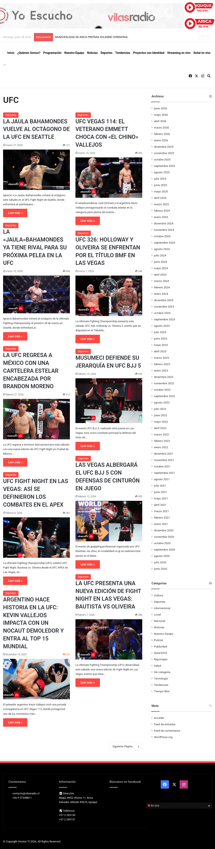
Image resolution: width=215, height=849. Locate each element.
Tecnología (161, 678)
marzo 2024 (161, 281)
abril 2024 (160, 274)
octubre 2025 (162, 159)
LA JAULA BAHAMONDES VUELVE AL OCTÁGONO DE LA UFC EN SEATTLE (36, 129)
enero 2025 (161, 217)
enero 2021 (161, 524)
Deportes (106, 52)
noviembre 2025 (164, 153)
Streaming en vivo (179, 52)
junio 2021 (160, 492)
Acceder (159, 717)
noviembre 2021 (164, 460)
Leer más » (15, 213)
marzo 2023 (161, 357)
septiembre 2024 (164, 242)
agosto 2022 (162, 402)
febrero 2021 (162, 517)
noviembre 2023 (164, 306)
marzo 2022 (161, 434)
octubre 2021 (162, 466)
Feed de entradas (164, 724)
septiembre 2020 (164, 549)
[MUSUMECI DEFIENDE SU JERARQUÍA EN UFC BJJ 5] (108, 400)
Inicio (10, 52)
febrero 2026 (162, 134)
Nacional (159, 621)
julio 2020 (160, 562)
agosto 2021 (162, 479)
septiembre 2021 (164, 472)
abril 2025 (160, 197)
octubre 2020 (162, 543)
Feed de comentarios (167, 730)
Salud (157, 665)
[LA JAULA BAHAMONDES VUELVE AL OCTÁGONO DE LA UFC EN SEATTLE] (36, 170)
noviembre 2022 (164, 383)
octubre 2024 (162, 236)
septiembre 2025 (164, 165)
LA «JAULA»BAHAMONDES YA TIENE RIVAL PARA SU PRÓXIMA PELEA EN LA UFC (35, 247)
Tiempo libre (162, 691)
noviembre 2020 (164, 536)
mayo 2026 (161, 114)
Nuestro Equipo (74, 52)
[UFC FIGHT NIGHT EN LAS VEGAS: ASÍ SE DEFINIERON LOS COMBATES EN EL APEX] (36, 537)
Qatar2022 (160, 652)
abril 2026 (160, 121)
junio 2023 (160, 338)
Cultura (158, 595)
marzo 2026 (161, 127)
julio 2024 (160, 255)
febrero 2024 (162, 287)
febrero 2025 (162, 210)
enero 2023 (161, 370)
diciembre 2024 (163, 223)
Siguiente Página (125, 746)
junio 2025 (160, 185)
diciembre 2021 (163, 453)
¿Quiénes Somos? (28, 52)
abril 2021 (160, 504)
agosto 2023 (162, 325)
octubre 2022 (162, 389)
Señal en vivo (201, 52)
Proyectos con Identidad (148, 52)
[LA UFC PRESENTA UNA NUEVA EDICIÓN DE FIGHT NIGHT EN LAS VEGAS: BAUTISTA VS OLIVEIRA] (108, 639)
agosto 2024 (162, 249)
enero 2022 (161, 447)
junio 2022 (160, 415)
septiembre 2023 (164, 319)
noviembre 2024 (164, 229)
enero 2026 (161, 140)
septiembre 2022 (164, 396)
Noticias (92, 52)
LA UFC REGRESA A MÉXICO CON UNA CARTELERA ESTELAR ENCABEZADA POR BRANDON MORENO (30, 371)
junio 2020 (160, 568)
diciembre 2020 (163, 530)
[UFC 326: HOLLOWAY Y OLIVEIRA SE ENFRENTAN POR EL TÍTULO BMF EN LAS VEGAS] (108, 296)
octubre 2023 (162, 313)
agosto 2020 (162, 556)
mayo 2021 (161, 498)
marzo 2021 (161, 511)
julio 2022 (160, 408)
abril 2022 (160, 428)
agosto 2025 (162, 172)
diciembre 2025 (163, 146)
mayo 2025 (161, 191)
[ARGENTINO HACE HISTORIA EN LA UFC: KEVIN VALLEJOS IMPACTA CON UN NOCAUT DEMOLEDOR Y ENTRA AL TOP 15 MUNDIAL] (36, 679)
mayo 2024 (161, 268)
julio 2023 (160, 332)
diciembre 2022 (163, 377)
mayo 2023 (161, 345)
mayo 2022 (161, 421)
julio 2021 (160, 485)
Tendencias (122, 52)
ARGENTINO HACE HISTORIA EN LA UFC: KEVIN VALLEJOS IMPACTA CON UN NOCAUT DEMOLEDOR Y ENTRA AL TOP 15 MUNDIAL (33, 623)
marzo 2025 (161, 204)
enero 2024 (161, 293)
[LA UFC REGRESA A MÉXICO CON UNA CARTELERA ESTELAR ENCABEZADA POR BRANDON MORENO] (36, 419)
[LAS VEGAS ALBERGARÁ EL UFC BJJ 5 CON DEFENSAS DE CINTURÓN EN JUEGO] (108, 521)
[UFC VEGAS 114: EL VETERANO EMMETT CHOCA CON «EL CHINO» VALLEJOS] (108, 177)
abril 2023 (160, 351)
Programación (52, 52)
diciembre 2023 (163, 300)
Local (157, 614)
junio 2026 (160, 108)
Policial (158, 640)
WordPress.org (163, 737)
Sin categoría (162, 672)
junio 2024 (160, 261)
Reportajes (160, 659)
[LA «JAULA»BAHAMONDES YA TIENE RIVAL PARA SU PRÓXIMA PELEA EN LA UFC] (36, 294)
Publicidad (160, 646)
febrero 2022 (162, 440)
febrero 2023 (162, 364)
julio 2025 (160, 178)
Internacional (162, 608)
